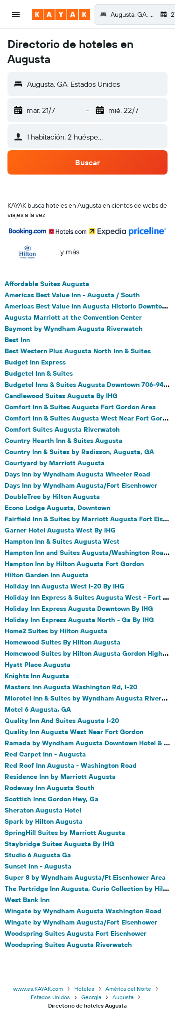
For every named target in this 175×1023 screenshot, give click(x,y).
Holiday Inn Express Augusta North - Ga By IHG (79, 620)
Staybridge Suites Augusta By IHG (59, 844)
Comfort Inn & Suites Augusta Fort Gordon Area (80, 407)
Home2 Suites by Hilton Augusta (56, 631)
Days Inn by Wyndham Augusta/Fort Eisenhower (81, 485)
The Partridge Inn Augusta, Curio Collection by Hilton (89, 888)
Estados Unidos (50, 997)
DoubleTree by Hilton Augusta (52, 496)
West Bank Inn (27, 900)
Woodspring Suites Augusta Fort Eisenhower (76, 933)
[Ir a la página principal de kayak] (61, 14)
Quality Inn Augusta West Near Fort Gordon (74, 732)
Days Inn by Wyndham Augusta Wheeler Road (77, 474)
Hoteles (84, 988)
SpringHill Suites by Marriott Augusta (65, 832)
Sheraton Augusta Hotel (43, 810)
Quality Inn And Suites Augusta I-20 (62, 720)
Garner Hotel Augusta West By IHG (60, 530)
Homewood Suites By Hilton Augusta (62, 642)
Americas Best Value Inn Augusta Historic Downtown (88, 306)
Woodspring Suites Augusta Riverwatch (68, 944)
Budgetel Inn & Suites (39, 373)
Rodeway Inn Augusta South (50, 788)
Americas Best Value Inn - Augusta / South (72, 295)
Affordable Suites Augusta (47, 284)
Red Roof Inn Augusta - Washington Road (71, 765)
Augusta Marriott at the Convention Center (73, 317)
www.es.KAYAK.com (38, 988)
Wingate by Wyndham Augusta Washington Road (83, 911)
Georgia (91, 997)
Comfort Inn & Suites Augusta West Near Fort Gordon (89, 418)
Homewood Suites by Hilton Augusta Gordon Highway (90, 653)
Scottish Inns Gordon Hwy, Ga (51, 799)
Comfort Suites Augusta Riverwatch (62, 429)
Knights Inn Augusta (37, 676)
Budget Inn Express (35, 362)
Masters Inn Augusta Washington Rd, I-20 (71, 687)
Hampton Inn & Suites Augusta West (62, 541)
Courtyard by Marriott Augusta (55, 463)
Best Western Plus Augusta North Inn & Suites (78, 351)
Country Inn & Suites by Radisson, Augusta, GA (79, 452)
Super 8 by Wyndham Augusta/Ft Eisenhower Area (85, 877)
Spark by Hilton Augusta (44, 821)
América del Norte (128, 988)
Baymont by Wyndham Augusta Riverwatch (74, 328)
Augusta (122, 997)
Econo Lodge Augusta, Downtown (57, 508)
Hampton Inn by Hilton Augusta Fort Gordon (74, 564)
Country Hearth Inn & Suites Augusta (63, 440)
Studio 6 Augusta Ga (38, 855)
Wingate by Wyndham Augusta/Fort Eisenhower (81, 922)
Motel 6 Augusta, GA (38, 709)
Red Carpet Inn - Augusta (45, 754)
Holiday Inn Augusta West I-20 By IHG (65, 586)
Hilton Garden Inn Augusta (47, 575)
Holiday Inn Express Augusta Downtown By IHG (79, 608)
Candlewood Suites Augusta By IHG (61, 396)
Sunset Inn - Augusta (38, 866)
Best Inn (17, 340)
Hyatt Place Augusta (37, 664)
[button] (16, 14)
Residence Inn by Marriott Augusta (60, 776)
